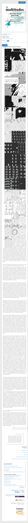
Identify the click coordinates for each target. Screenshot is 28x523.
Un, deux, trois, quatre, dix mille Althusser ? (10, 484)
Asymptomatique (6, 470)
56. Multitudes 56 (6, 34)
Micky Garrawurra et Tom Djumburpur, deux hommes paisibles (13, 467)
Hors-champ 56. (24, 452)
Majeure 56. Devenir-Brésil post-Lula (21, 456)
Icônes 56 (4, 35)
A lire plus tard (22, 2)
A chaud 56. (25, 448)
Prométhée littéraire (7, 469)
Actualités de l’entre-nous (7, 464)
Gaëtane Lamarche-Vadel (7, 38)
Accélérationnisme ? (24, 450)
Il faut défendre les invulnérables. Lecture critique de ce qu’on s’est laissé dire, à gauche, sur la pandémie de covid (13, 478)
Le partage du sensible (7, 481)
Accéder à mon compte (21, 504)
